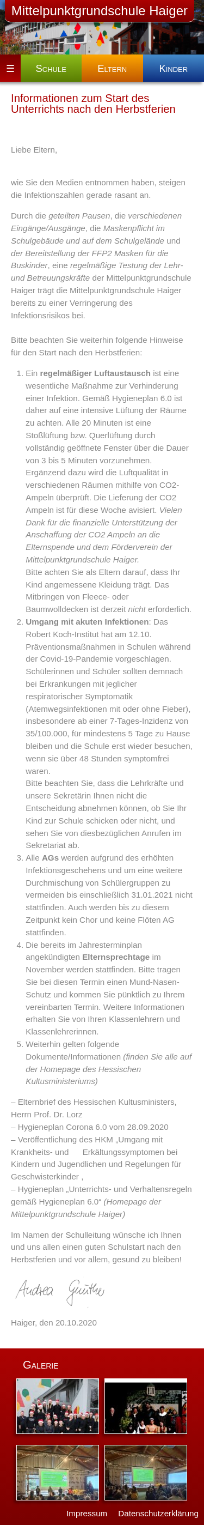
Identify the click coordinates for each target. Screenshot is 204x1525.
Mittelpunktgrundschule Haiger (99, 10)
